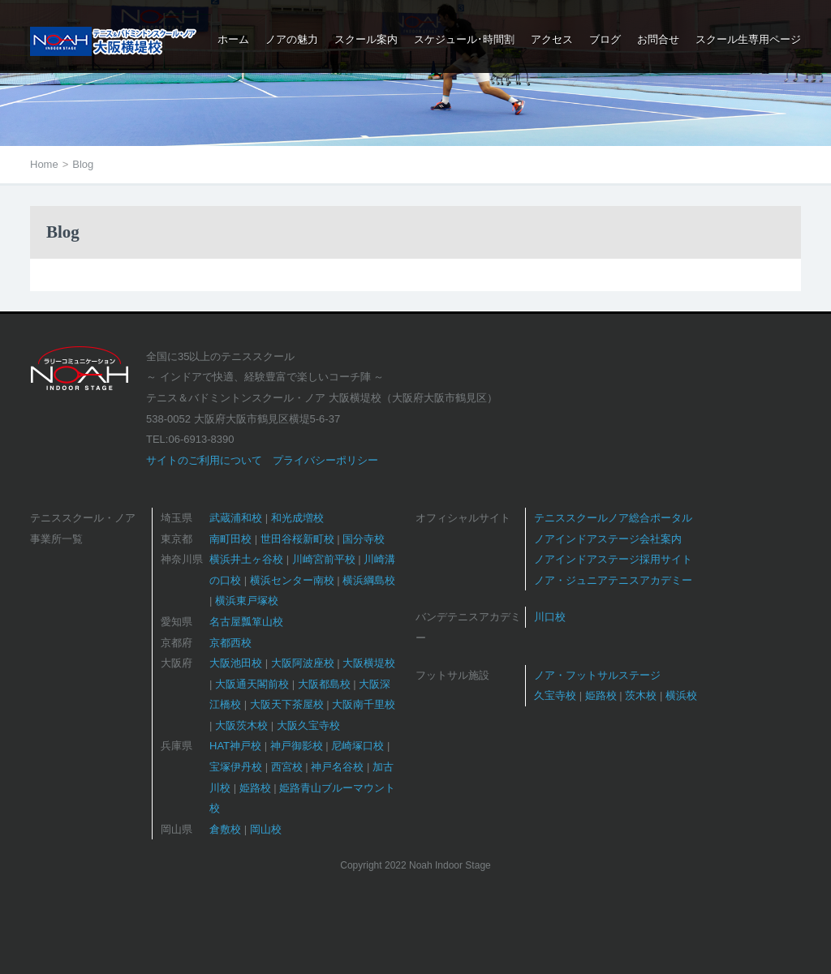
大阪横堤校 (368, 663)
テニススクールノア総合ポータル (613, 518)
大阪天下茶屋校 (287, 704)
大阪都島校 (324, 684)
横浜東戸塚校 (246, 600)
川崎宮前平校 (323, 559)
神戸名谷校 (337, 767)
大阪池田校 (235, 663)
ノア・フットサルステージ (597, 675)
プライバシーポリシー (325, 460)
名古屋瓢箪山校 (246, 622)
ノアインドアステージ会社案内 (608, 539)
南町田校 (230, 539)
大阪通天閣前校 (252, 684)
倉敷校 (225, 829)
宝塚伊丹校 (235, 767)
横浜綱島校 (368, 580)
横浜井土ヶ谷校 (246, 559)
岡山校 (266, 829)
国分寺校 (363, 539)
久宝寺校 (555, 695)
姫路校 (255, 788)
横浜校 (681, 695)
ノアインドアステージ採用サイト (613, 559)
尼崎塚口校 (357, 746)
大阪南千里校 (363, 704)
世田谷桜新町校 (297, 539)
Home (44, 164)
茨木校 (641, 695)
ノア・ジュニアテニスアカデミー (613, 580)
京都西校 (230, 643)
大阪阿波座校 (302, 663)
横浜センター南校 (292, 580)
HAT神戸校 (235, 746)
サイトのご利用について (204, 460)
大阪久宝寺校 (308, 725)
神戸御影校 (296, 746)
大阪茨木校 (241, 725)
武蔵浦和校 (235, 518)
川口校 (550, 617)
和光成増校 (297, 518)
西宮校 (287, 767)
